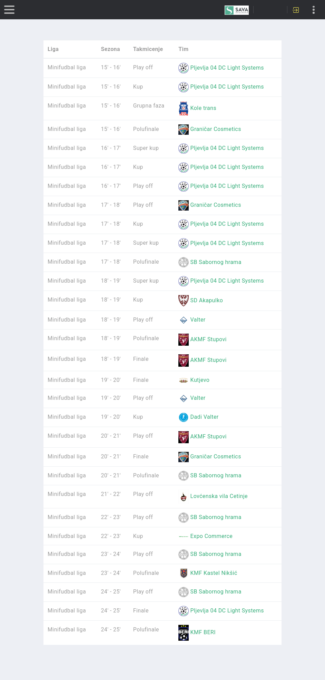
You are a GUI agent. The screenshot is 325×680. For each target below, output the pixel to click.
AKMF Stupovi (202, 339)
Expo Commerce (205, 536)
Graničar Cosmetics (209, 129)
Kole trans (197, 108)
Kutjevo (193, 380)
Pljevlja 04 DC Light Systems (221, 67)
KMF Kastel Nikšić (207, 573)
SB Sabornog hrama (210, 262)
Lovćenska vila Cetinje (213, 496)
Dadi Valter (198, 417)
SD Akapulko (200, 300)
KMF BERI (197, 632)
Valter (191, 319)
